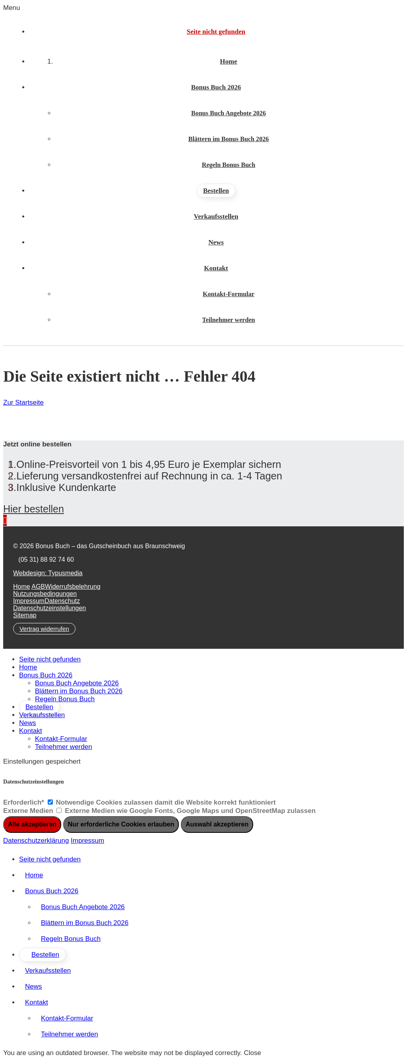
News (27, 723)
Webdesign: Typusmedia (48, 573)
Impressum (29, 600)
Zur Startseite (23, 402)
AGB (38, 586)
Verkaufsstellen (42, 715)
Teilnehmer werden (63, 747)
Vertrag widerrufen (44, 628)
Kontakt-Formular (61, 739)
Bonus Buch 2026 (45, 675)
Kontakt (30, 731)
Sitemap (25, 615)
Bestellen (39, 707)
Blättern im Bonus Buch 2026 (78, 691)
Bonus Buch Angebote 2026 (77, 683)
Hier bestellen (33, 508)
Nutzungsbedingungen (45, 593)
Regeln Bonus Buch (65, 699)
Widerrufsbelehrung (73, 586)
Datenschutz (62, 600)
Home (21, 586)
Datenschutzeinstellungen (49, 608)
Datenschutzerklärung (36, 840)
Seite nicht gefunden (50, 659)
